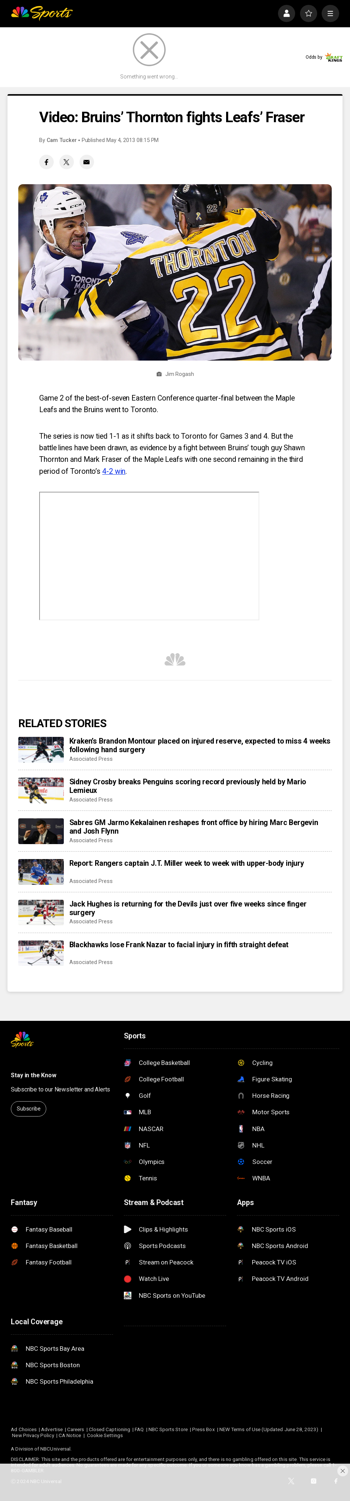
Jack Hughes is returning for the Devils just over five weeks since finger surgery (188, 908)
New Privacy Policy (33, 1435)
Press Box (203, 1429)
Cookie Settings (105, 1435)
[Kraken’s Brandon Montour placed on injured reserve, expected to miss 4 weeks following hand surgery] (41, 750)
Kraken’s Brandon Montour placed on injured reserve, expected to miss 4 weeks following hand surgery (200, 745)
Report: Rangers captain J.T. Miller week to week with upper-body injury (186, 863)
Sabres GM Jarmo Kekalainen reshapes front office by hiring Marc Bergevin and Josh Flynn (193, 827)
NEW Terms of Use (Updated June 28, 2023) (269, 1429)
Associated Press (91, 759)
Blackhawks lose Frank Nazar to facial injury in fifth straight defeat (179, 945)
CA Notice (70, 1435)
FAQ (139, 1429)
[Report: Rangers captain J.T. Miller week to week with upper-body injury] (41, 872)
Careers (75, 1429)
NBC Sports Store (168, 1429)
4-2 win (113, 471)
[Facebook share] (46, 162)
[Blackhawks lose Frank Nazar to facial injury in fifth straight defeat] (41, 953)
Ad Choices (24, 1429)
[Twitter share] (66, 162)
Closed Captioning (109, 1429)
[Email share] (86, 162)
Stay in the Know (33, 1075)
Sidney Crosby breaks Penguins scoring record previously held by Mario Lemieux (187, 786)
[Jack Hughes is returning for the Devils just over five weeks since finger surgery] (41, 913)
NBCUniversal (55, 1449)
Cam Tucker (62, 140)
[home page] (42, 13)
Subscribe (29, 1108)
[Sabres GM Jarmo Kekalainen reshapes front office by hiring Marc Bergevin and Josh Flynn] (41, 831)
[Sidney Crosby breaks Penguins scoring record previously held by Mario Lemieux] (41, 790)
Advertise (52, 1429)
